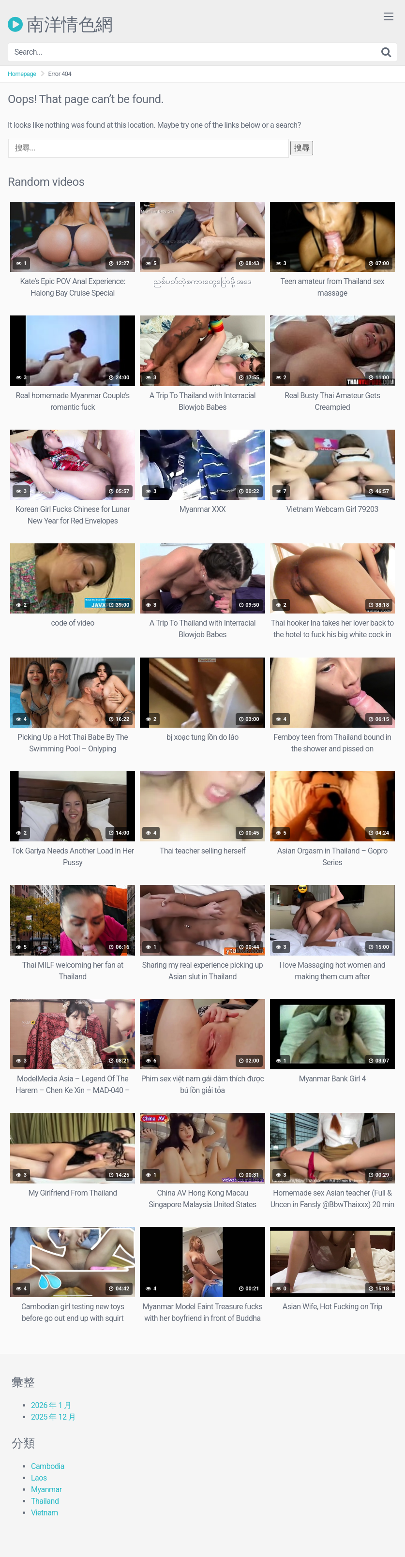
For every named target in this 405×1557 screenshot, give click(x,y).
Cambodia (47, 1466)
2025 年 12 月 (53, 1417)
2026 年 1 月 (51, 1405)
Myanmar (46, 1489)
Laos (39, 1477)
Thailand (45, 1501)
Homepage (22, 73)
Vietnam (44, 1512)
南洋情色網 (60, 24)
